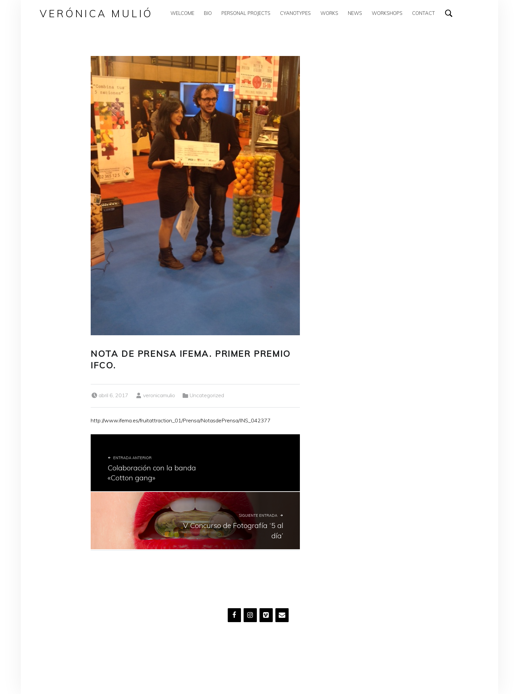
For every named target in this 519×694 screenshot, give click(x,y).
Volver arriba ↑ (248, 661)
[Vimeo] (266, 615)
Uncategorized (207, 395)
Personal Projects (245, 13)
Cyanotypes (295, 13)
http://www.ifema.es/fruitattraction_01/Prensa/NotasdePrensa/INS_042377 (181, 420)
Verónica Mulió (96, 13)
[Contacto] (282, 615)
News (355, 13)
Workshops (387, 13)
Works (329, 13)
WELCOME (182, 13)
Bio (208, 13)
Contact (423, 13)
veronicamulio (159, 395)
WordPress (215, 661)
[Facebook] (234, 615)
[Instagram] (250, 615)
